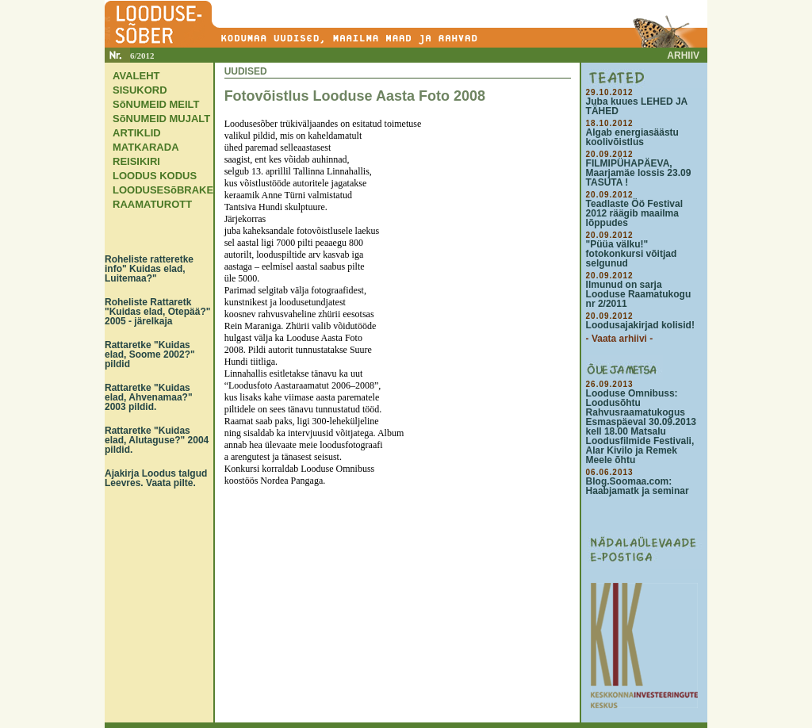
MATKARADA (146, 147)
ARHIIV (683, 55)
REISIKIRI (136, 161)
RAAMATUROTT (152, 204)
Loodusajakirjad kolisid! (640, 325)
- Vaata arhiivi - (619, 338)
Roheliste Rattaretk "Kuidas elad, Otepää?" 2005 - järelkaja (157, 312)
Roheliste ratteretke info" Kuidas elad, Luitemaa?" (149, 269)
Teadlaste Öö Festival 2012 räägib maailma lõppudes (635, 213)
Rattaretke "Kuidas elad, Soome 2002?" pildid (150, 354)
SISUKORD (140, 90)
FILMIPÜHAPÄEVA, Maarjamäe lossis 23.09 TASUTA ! (638, 173)
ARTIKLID (137, 133)
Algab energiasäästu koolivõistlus (632, 137)
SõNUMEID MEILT (156, 104)
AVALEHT (136, 76)
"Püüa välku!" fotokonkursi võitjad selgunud (631, 254)
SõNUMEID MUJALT (161, 119)
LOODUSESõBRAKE (163, 190)
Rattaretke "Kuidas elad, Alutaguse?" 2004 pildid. (157, 440)
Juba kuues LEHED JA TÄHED (637, 106)
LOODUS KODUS (155, 176)
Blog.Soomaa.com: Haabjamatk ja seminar (637, 486)
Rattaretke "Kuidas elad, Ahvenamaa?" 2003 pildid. (149, 397)
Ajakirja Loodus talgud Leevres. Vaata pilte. (156, 478)
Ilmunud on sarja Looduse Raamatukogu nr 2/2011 (638, 294)
